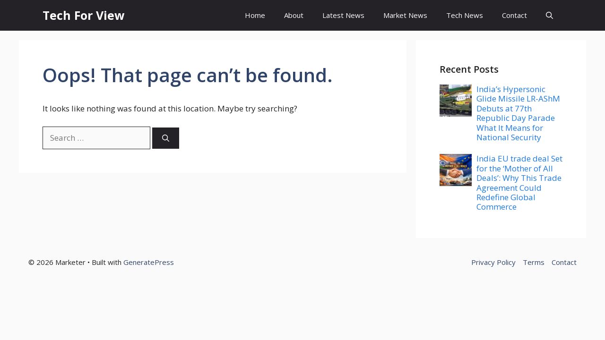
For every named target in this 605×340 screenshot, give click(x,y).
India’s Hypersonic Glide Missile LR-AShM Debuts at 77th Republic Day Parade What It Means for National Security (518, 113)
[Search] (165, 138)
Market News (405, 15)
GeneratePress (148, 262)
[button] (549, 15)
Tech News (464, 15)
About (293, 15)
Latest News (343, 15)
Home (255, 15)
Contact (514, 15)
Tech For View (83, 15)
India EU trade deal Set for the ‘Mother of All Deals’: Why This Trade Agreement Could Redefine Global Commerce (519, 182)
